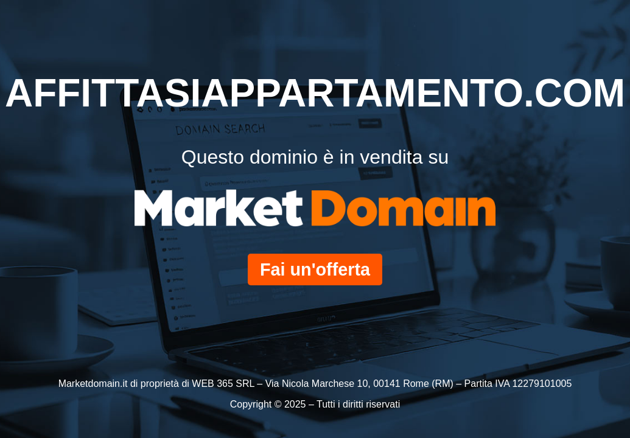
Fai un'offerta (315, 269)
